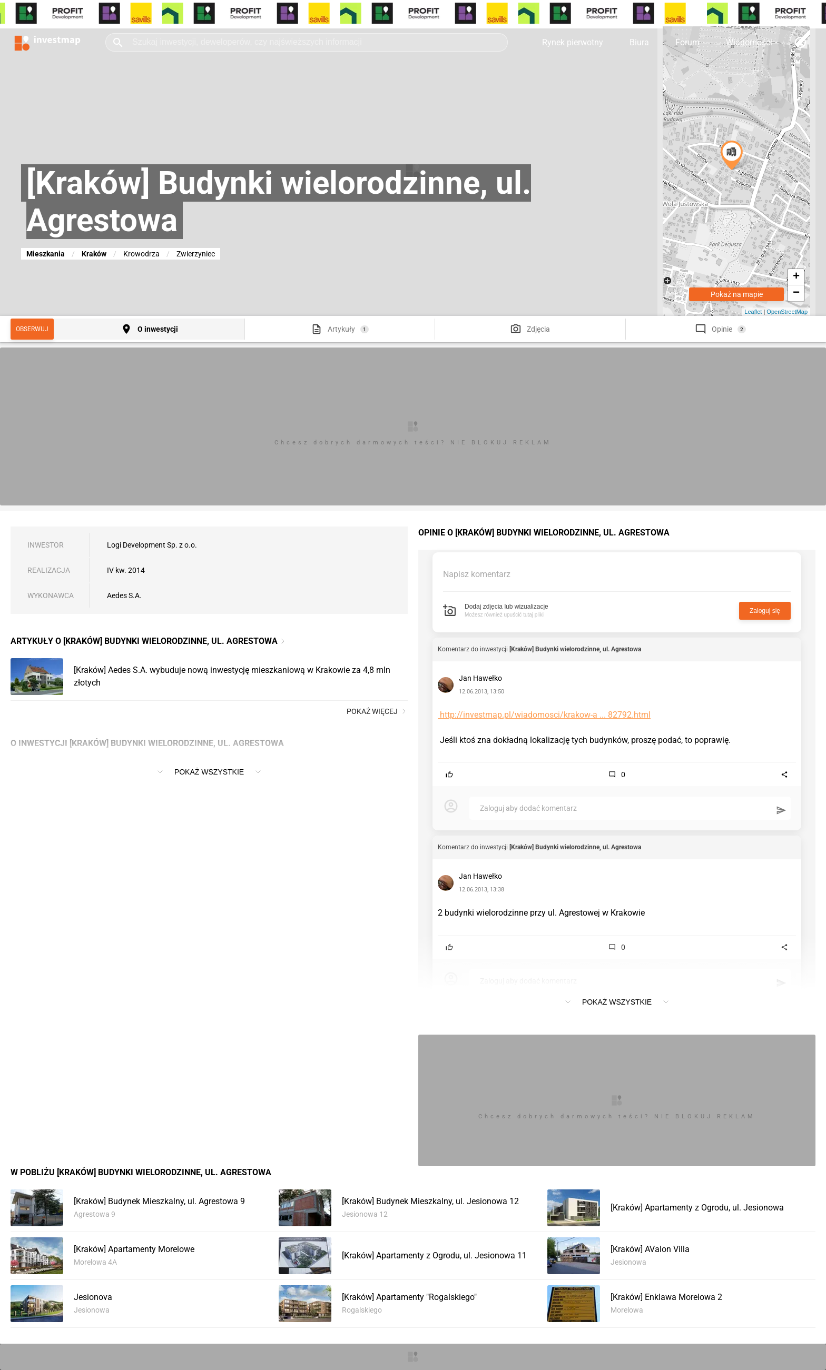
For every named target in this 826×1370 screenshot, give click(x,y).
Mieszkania (45, 254)
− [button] (796, 293)
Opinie (722, 329)
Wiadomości (749, 42)
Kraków (94, 254)
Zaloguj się (765, 610)
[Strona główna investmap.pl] (47, 42)
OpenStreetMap (787, 312)
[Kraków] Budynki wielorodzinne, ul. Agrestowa (575, 649)
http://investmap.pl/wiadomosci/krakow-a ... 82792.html (544, 715)
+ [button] (796, 277)
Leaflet (753, 312)
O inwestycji (157, 329)
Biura (639, 42)
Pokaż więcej (377, 711)
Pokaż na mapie (737, 294)
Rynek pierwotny (572, 42)
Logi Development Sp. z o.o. (152, 545)
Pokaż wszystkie (209, 772)
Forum (687, 42)
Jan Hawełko (480, 678)
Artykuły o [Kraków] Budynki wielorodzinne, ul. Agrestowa (144, 641)
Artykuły (341, 329)
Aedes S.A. (124, 595)
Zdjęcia (538, 329)
